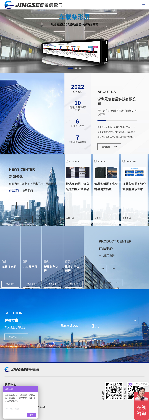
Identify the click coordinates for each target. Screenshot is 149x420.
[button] (70, 68)
